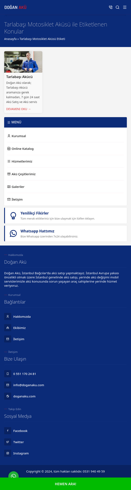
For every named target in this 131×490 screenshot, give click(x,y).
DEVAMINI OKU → (18, 109)
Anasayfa (10, 39)
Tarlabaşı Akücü (19, 76)
